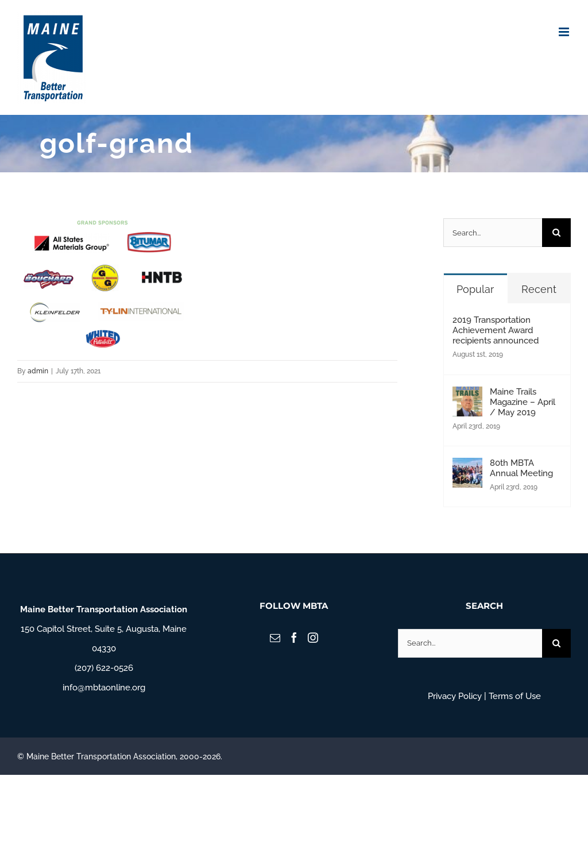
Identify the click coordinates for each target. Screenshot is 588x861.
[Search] (556, 232)
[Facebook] (294, 637)
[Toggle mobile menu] (565, 32)
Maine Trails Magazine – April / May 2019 (522, 402)
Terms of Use (515, 696)
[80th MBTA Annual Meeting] (467, 467)
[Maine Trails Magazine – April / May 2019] (467, 396)
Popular (475, 289)
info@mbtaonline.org (104, 687)
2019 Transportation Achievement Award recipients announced (495, 330)
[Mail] (275, 637)
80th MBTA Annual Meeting (521, 468)
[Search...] (492, 232)
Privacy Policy (455, 696)
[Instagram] (313, 637)
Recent (538, 289)
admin (38, 371)
